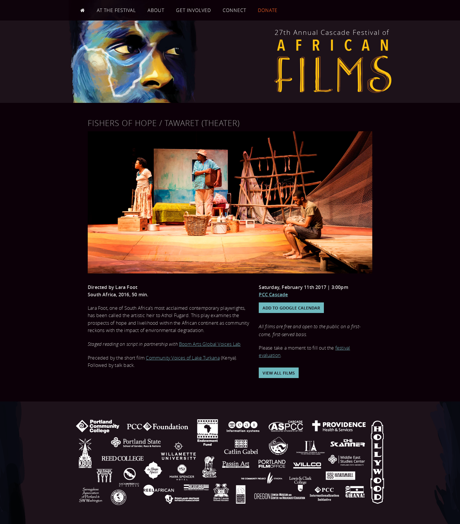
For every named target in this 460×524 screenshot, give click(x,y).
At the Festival (116, 10)
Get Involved (193, 10)
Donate (268, 10)
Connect (234, 10)
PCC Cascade (273, 294)
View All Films (279, 373)
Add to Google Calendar (291, 308)
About (156, 10)
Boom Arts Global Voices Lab (210, 344)
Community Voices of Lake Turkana (182, 358)
